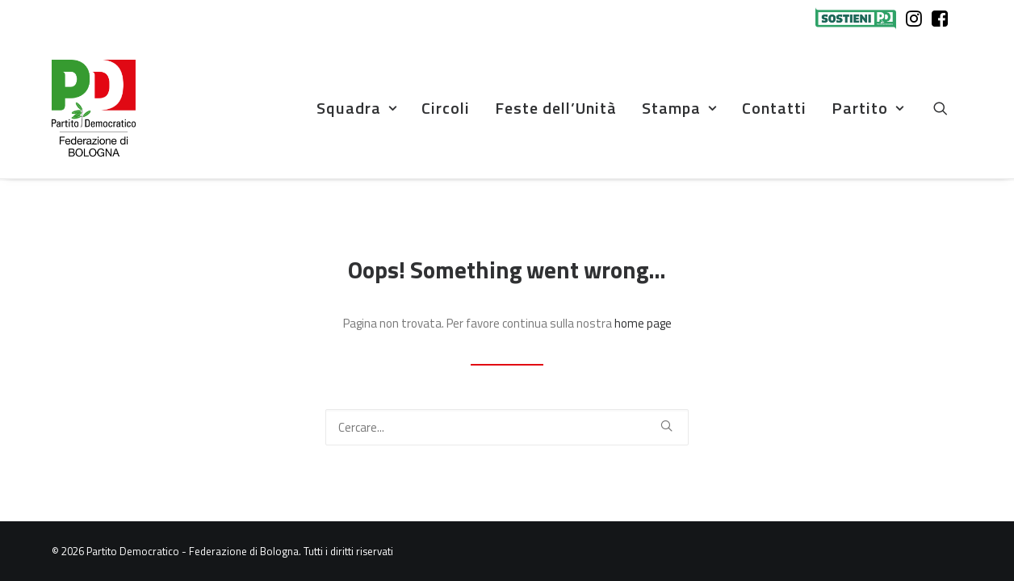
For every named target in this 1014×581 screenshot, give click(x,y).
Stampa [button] (679, 107)
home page (643, 323)
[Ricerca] (507, 427)
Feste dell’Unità (556, 107)
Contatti (774, 107)
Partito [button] (868, 107)
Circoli (445, 107)
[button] (947, 108)
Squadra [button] (356, 107)
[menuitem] (859, 18)
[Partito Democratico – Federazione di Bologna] (94, 108)
